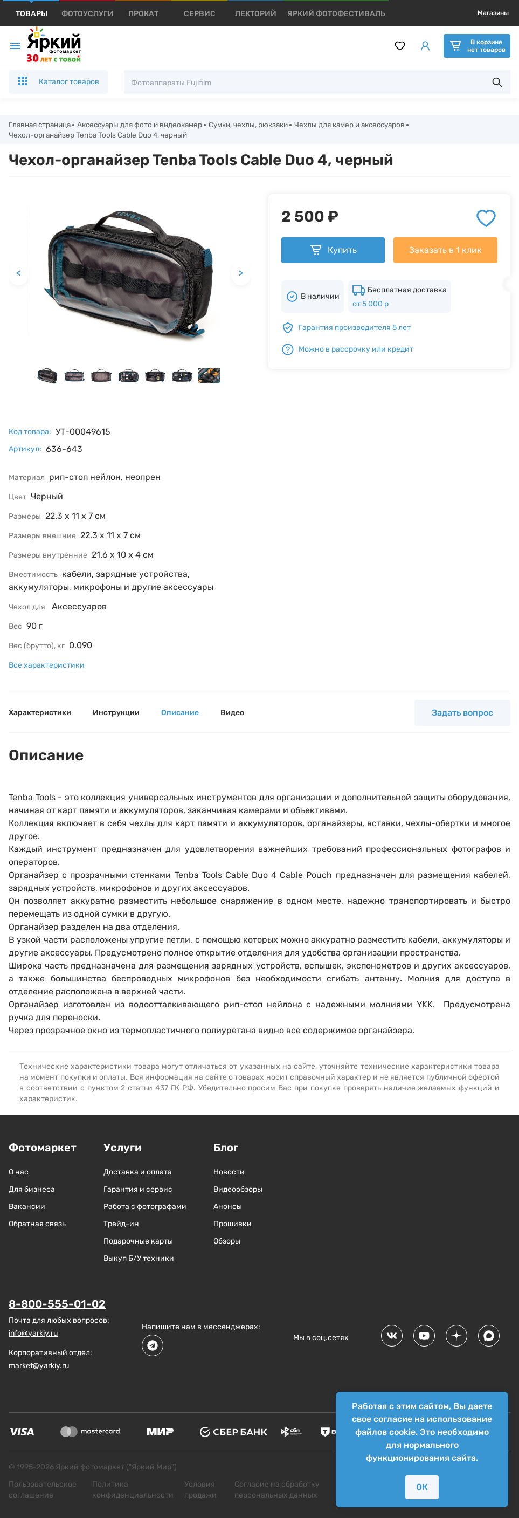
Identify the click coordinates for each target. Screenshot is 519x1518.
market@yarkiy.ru (39, 1366)
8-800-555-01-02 (57, 1305)
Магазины (493, 13)
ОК (422, 1487)
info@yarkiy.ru (33, 1334)
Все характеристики (47, 666)
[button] (47, 377)
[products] (31, 13)
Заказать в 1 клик (445, 251)
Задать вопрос (462, 714)
